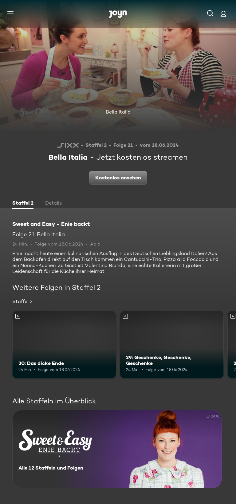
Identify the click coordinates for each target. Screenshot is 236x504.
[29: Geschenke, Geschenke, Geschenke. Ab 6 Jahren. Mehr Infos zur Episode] (172, 344)
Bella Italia (118, 112)
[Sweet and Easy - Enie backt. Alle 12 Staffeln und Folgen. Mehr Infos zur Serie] (117, 449)
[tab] (23, 203)
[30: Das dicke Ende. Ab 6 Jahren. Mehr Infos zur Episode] (64, 344)
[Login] (223, 13)
